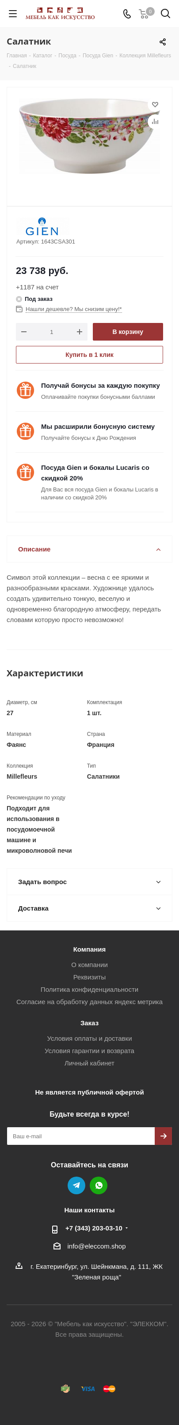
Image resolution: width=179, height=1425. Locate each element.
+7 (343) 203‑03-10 (93, 1228)
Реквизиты (89, 977)
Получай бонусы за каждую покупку (100, 385)
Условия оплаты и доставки (89, 1038)
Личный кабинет (89, 1063)
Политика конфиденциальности (89, 989)
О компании (89, 964)
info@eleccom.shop (97, 1246)
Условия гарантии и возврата (89, 1050)
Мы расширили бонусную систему (98, 426)
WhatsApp (98, 1185)
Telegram (76, 1185)
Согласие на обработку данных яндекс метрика (89, 1001)
